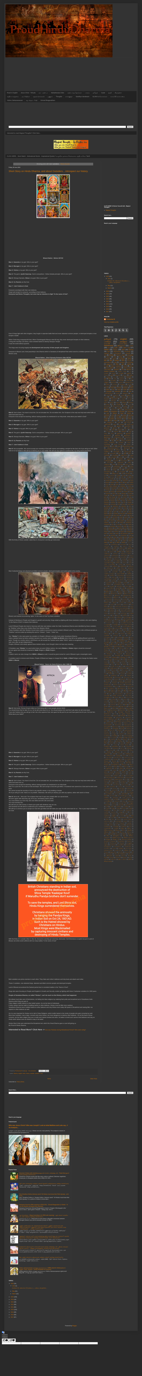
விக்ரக (122, 828)
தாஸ (107, 704)
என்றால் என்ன (120, 355)
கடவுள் (106, 366)
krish (125, 519)
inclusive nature (107, 515)
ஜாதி (110, 93)
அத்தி (122, 551)
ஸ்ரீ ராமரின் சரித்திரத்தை (120, 853)
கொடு (119, 650)
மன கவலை (112, 795)
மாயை (123, 801)
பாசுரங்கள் (120, 753)
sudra (130, 535)
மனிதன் (108, 377)
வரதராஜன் (118, 821)
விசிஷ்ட (129, 828)
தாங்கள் (120, 700)
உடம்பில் (123, 597)
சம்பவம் (128, 438)
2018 (107, 309)
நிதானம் (125, 739)
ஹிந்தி (129, 859)
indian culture (116, 515)
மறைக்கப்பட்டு (107, 799)
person (130, 417)
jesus (107, 417)
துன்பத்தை (128, 717)
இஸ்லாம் (116, 597)
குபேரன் (118, 642)
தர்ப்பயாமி (128, 697)
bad (117, 498)
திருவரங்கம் (123, 710)
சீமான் (115, 671)
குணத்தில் (106, 642)
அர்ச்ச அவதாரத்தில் (109, 564)
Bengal (107, 482)
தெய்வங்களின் (108, 724)
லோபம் (119, 819)
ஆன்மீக (125, 582)
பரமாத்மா (122, 362)
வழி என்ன (129, 824)
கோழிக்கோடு (127, 655)
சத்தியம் (106, 400)
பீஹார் (131, 766)
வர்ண (105, 824)
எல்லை (106, 613)
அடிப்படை (106, 546)
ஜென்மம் (113, 690)
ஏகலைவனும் (123, 613)
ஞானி (125, 366)
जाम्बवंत (105, 542)
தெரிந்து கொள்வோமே (126, 726)
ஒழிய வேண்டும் (127, 619)
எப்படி (129, 360)
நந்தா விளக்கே (127, 731)
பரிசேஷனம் (117, 752)
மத (123, 792)
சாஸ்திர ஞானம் (114, 668)
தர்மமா (119, 699)
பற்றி (124, 404)
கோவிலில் (106, 657)
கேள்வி (113, 373)
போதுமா (116, 782)
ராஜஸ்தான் (107, 815)
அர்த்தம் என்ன (122, 371)
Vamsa (125, 495)
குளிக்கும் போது (108, 646)
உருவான (118, 604)
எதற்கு (111, 397)
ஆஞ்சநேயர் (130, 580)
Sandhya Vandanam (82, 96)
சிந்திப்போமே (123, 668)
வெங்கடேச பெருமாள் (110, 841)
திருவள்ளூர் (130, 710)
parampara (112, 526)
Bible (117, 482)
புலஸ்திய (123, 771)
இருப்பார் (106, 593)
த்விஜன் (124, 402)
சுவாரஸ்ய (129, 673)
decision (108, 506)
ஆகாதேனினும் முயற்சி (110, 579)
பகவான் (127, 353)
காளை (107, 640)
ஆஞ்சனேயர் (109, 582)
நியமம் (112, 741)
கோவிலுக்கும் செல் (123, 657)
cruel (119, 504)
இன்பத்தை (114, 591)
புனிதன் (121, 768)
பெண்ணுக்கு (107, 460)
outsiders (37, 1073)
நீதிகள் (105, 742)
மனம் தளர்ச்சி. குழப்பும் (123, 795)
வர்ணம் (111, 824)
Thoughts (59, 96)
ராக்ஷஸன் (114, 813)
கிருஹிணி (122, 640)
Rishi (117, 364)
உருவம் (112, 604)
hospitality (129, 513)
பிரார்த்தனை (119, 458)
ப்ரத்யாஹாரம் (116, 784)
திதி (126, 704)
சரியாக (124, 664)
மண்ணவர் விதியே (109, 792)
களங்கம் (122, 633)
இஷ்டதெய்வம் (108, 597)
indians (108, 389)
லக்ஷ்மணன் (116, 467)
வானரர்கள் (130, 467)
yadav (119, 540)
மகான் (107, 790)
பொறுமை (122, 384)
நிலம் (119, 453)
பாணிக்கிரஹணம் (129, 753)
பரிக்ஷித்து (108, 752)
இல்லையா (117, 595)
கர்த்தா (125, 630)
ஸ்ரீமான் (123, 855)
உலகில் (131, 608)
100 (122, 473)
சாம (122, 666)
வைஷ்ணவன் (107, 846)
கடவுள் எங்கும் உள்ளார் (126, 624)
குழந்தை (117, 435)
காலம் (129, 397)
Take (118, 493)
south (107, 535)
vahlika (106, 420)
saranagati (109, 391)
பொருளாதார (124, 781)
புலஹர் (130, 771)
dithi (117, 508)
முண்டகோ (120, 804)
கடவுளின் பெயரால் (126, 622)
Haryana (123, 484)
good (115, 511)
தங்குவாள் (130, 690)
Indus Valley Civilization (112, 486)
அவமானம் (129, 575)
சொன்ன (108, 681)
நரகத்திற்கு (114, 735)
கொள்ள (122, 651)
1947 (122, 477)
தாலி (132, 702)
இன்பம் (129, 395)
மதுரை (114, 358)
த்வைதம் (131, 402)
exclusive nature (119, 509)
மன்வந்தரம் (115, 797)
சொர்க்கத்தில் (128, 681)
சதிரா (110, 661)
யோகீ (125, 812)
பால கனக (115, 759)
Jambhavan (123, 486)
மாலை (107, 802)
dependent (123, 506)
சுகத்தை (130, 671)
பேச (126, 779)
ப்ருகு (118, 407)
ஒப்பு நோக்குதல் (128, 617)
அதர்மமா (111, 551)
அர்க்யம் (124, 562)
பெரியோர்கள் (120, 777)
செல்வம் (116, 679)
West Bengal (112, 497)
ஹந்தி (130, 857)
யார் (105, 355)
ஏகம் (117, 613)
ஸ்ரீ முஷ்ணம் (109, 853)
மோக (115, 810)
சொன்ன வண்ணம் (117, 681)
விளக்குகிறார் (116, 835)
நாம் (107, 739)
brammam (106, 415)
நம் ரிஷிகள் (26, 96)
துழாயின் (111, 721)
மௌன (121, 810)
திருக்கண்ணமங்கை (128, 446)
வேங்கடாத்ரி (113, 843)
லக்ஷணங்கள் (123, 817)
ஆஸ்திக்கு (129, 588)
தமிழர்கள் (106, 446)
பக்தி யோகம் (124, 455)
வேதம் (115, 349)
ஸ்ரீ (132, 852)
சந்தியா (116, 347)
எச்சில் (113, 429)
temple (125, 537)
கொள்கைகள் (115, 651)
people (125, 526)
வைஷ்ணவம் (117, 846)
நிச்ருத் (119, 739)
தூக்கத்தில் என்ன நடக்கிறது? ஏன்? (124, 721)
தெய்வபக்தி (127, 451)
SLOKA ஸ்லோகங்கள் (99, 96)
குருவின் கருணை (113, 644)
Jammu (129, 486)
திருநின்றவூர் (121, 708)
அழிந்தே (129, 573)
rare (123, 529)
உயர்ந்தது (128, 602)
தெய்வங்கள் (118, 724)
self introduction (124, 533)
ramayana (119, 418)
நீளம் (129, 453)
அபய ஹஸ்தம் (114, 557)
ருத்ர (117, 817)
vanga (111, 538)
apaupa (106, 498)
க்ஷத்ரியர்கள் (109, 659)
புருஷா (117, 771)
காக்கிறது (129, 633)
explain (124, 415)
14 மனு (106, 477)
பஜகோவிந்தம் (115, 746)
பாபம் (129, 404)
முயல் (131, 806)
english (20, 1073)
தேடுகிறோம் (107, 728)
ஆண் (118, 422)
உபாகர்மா (121, 602)
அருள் (130, 560)
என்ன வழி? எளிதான (126, 610)
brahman (129, 500)
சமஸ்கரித (120, 438)
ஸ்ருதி (105, 857)
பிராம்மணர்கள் (117, 406)
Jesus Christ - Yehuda (28, 93)
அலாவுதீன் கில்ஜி (117, 571)
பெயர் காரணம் (129, 775)
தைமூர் (106, 730)
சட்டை (105, 661)
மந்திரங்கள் (120, 462)
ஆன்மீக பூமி (129, 424)
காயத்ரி (124, 397)
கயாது (120, 630)
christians (106, 504)
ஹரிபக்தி (106, 859)
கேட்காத (122, 648)
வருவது (129, 823)
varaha (116, 538)
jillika (109, 517)
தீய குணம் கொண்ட (125, 713)
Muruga (120, 488)
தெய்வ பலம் (127, 722)
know (121, 519)
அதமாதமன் (128, 549)
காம (114, 637)
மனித (129, 462)
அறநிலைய (115, 566)
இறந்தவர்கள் (114, 593)
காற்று (113, 639)
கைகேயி (113, 650)
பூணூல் (50, 96)
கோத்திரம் (113, 380)
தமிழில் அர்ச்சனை (117, 695)
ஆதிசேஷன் (107, 424)
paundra (119, 526)
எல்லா (117, 611)
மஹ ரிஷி (115, 799)
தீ (115, 713)
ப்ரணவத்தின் (107, 784)
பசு (132, 742)
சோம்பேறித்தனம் (108, 686)
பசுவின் (108, 744)
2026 (107, 276)
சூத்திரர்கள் (114, 675)
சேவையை (130, 679)
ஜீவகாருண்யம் (121, 688)
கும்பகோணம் (125, 642)
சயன (112, 664)
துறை (130, 719)
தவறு (118, 446)
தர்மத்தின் (106, 699)
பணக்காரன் (115, 748)
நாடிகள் (106, 737)
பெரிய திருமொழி (110, 777)
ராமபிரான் (127, 351)
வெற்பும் (129, 841)
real (127, 529)
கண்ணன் (123, 431)
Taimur (113, 493)
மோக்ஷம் (106, 386)
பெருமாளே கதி (108, 779)
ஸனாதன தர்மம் (108, 850)
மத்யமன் (116, 793)
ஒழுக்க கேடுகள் (108, 620)
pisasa (130, 526)
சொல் (129, 442)
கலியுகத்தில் (128, 631)
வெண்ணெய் (121, 841)
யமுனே (106, 812)
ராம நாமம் (121, 815)
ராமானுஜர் (69, 96)
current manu (130, 504)
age (105, 378)
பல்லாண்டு (114, 457)
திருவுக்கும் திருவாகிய (124, 711)
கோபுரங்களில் (107, 655)
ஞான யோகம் (118, 444)
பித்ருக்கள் (109, 458)
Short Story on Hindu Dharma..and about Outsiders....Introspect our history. (48, 171)
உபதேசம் (106, 429)
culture (123, 504)
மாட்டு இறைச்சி (108, 801)
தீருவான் (115, 715)
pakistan (131, 389)
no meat (118, 524)
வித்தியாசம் (114, 832)
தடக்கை (124, 691)
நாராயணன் (109, 368)
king (112, 519)
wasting (130, 538)
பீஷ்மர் (108, 384)
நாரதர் (107, 404)
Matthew (115, 413)
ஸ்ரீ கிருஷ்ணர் (128, 409)
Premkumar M (110, 319)
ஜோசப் (119, 690)
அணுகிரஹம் (130, 548)
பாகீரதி (113, 753)
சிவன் (131, 670)
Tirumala (130, 493)
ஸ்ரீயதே (129, 855)
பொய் (131, 460)
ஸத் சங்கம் (128, 848)
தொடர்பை (112, 730)
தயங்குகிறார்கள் (108, 697)
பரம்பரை (118, 368)
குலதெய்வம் (107, 435)
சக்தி (124, 659)
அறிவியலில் (123, 566)
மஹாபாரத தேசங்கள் (74, 93)
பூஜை (125, 406)
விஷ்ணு (108, 839)
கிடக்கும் (114, 640)
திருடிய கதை (107, 708)
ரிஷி (108, 351)
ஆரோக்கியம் (119, 586)
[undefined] (5, 1340)
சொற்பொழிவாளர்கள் (125, 682)
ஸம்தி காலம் (118, 850)
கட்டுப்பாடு (117, 628)
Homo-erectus (130, 484)
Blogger (74, 1325)
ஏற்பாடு (119, 615)
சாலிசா (106, 668)
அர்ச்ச (130, 562)
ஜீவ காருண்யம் (110, 688)
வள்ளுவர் (114, 409)
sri (117, 535)
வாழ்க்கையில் (107, 828)
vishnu (115, 420)
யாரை (131, 466)
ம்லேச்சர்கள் (128, 810)
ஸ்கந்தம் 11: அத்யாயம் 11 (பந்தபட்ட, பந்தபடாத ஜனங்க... (118, 281)
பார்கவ (131, 457)
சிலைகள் (114, 670)
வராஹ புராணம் (108, 823)
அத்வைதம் (125, 393)
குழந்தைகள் (127, 435)
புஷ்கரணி (117, 773)
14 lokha (130, 475)
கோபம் (108, 357)
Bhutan (112, 482)
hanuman (130, 415)
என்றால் (117, 397)
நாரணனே (112, 739)
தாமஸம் (106, 702)
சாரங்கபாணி (128, 666)
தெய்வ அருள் (117, 722)
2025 (107, 291)
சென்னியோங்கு (108, 677)
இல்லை (115, 428)
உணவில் (129, 597)
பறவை (125, 752)
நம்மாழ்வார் (107, 362)
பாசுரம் (87, 93)
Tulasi (111, 495)
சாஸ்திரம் (106, 440)
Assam (131, 480)
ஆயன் (106, 586)
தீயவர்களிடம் (107, 715)
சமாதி (111, 662)
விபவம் (106, 833)
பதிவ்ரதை (129, 748)
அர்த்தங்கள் (107, 566)
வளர (116, 824)
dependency (115, 506)
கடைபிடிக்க (107, 626)
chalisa (119, 502)
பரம (116, 750)
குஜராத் (129, 640)
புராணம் (114, 770)
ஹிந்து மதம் (115, 473)
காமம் (131, 637)
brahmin (125, 387)
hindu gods (122, 513)
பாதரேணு (117, 755)
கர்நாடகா (131, 630)
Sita (123, 369)
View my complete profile (111, 322)
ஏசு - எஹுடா (43, 93)
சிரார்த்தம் (130, 668)
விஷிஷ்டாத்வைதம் (128, 837)
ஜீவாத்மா (106, 690)
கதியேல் (106, 630)
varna (124, 391)
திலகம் (118, 449)
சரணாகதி (128, 380)
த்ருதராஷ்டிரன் (128, 730)
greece (124, 511)
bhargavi (113, 500)
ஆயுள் (122, 395)
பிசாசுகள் (114, 761)
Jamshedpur (107, 488)
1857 (118, 477)
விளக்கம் (116, 369)
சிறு (113, 440)
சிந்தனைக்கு (117, 351)
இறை (120, 593)
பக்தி (115, 362)
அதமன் (120, 549)
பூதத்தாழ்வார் (107, 775)
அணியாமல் (122, 548)
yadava (124, 540)
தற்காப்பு (125, 699)
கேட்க (115, 648)
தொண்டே (119, 730)
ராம (120, 386)
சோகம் (106, 375)
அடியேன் (116, 546)
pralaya (120, 528)
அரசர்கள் (124, 560)
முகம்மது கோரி (122, 802)
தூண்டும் (108, 722)
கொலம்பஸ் (107, 651)
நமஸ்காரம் (121, 733)
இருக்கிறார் (128, 426)
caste (112, 415)
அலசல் (108, 395)
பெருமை (106, 358)
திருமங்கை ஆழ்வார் (125, 400)
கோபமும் (128, 653)
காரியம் (107, 639)
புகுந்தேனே (109, 768)
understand (117, 391)
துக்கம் (106, 402)
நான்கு (120, 737)
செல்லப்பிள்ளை (108, 679)
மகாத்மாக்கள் (130, 788)
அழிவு (105, 575)
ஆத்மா (115, 424)
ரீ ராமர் (112, 817)
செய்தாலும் (118, 677)
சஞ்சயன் (129, 659)
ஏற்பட (126, 429)
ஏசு (130, 371)
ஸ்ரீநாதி (116, 855)
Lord (107, 387)
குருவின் (128, 433)
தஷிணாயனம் (112, 700)
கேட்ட (127, 648)
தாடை (125, 700)
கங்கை (131, 429)
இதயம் (125, 590)
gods (110, 511)
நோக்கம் (111, 742)
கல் (111, 633)
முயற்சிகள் (125, 806)
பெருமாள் (128, 357)
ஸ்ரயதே (120, 852)
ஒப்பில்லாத (119, 617)
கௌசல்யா (128, 437)
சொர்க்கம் (106, 682)
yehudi (129, 540)
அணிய (115, 548)
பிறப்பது (126, 766)
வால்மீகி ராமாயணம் (117, 96)
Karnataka (114, 488)
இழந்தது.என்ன (127, 595)
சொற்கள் (114, 682)
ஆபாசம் (131, 582)
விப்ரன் (108, 469)
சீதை (114, 357)
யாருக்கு (120, 812)
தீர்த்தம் (129, 715)
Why (110, 360)
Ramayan (128, 377)
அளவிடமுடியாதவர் (109, 573)
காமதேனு (119, 637)
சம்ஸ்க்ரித (106, 664)
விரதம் (115, 469)
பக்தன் (121, 742)
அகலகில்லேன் (114, 544)
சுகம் (105, 673)
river (111, 531)
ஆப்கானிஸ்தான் (117, 584)
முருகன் (125, 466)
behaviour (122, 498)
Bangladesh (114, 411)
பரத (105, 750)
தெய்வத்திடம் (117, 451)
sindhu (129, 418)
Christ (107, 484)
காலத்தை (126, 639)
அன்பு (115, 378)
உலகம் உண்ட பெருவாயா (121, 606)
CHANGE (131, 482)
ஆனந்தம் (121, 424)
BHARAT (106, 411)
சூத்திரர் (106, 675)
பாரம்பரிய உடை (118, 757)
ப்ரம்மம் (120, 786)
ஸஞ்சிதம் (120, 848)
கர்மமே (108, 631)
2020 (107, 304)
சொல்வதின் (128, 684)
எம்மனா (112, 611)
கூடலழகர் (122, 398)
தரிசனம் (116, 697)
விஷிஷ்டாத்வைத (116, 837)
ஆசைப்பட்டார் (121, 580)
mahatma (106, 522)
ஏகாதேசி (131, 613)
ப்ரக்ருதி (130, 782)
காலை (131, 639)
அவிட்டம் (106, 577)
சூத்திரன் (128, 373)
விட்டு (123, 830)
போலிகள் (123, 782)
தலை (113, 446)
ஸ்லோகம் (130, 362)
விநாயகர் (129, 832)
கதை (130, 431)
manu (113, 389)
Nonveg (107, 489)
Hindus (106, 349)
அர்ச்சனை (128, 564)
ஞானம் (128, 444)
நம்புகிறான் (107, 735)
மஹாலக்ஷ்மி (107, 466)
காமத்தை (126, 637)
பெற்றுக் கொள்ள (118, 779)
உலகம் (111, 606)
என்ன (131, 345)
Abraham (108, 480)
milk (116, 522)
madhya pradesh (120, 520)
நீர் (112, 404)
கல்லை (116, 633)
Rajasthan (106, 491)
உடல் (121, 428)
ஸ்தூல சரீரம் (113, 852)
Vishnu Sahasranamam (15, 100)
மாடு (130, 799)
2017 (107, 311)
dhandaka (106, 508)
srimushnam (123, 535)
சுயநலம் (123, 673)
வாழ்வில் (116, 828)
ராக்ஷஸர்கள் (122, 813)
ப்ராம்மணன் (107, 788)
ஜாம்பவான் (130, 686)
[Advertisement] (62, 72)
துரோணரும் (123, 719)
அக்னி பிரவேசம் (108, 393)
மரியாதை (120, 464)
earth (111, 509)
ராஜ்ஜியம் (114, 815)
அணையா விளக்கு (111, 549)
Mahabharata (108, 345)
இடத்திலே (118, 590)
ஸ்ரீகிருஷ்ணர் (109, 855)
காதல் (123, 635)
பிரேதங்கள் (124, 764)
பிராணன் (106, 764)
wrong (113, 540)
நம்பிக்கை (129, 733)
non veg (124, 524)
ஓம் (128, 378)
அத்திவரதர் (107, 553)
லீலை (107, 819)
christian (130, 502)
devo (130, 506)
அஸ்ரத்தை (129, 577)
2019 (107, 306)
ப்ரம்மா (125, 375)
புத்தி (115, 768)
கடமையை (109, 622)
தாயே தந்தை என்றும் (115, 702)
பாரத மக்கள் (109, 757)
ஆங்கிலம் (106, 580)
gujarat (105, 513)
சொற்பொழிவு (107, 684)
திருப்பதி (113, 382)
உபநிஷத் (113, 602)
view (121, 538)
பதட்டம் (122, 748)
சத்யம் (115, 661)
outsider (32, 1073)
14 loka (124, 475)
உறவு (105, 397)
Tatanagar (123, 493)
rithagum (106, 531)
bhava (118, 500)
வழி (120, 409)
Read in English (12, 93)
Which (119, 497)
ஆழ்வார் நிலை (109, 588)
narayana (123, 417)
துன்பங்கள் (119, 717)
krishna (117, 360)
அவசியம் (112, 575)
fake (130, 509)
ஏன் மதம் (108, 615)
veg (111, 420)
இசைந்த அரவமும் (108, 590)
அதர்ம (105, 551)
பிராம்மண (107, 406)
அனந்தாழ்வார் (129, 420)
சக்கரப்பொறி (117, 659)
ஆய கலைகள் (127, 584)
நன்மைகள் (106, 733)
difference (128, 369)
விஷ (124, 835)
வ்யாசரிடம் (107, 848)
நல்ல (120, 735)
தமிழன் (95, 93)
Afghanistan (125, 480)
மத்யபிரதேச (109, 793)
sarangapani (129, 531)
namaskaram (128, 522)
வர (112, 821)
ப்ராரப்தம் (114, 788)
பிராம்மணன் (127, 368)
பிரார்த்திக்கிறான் (115, 764)
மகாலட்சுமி (114, 790)
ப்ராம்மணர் (110, 462)
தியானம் (113, 400)
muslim (125, 389)
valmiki (129, 364)
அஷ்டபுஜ (113, 577)
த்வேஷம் (106, 731)
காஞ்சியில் (106, 635)
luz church (111, 520)
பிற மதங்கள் (109, 766)
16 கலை (112, 477)
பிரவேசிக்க (128, 762)
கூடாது (129, 398)
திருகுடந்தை (123, 706)
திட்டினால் (120, 704)
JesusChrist (130, 411)
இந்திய (107, 591)
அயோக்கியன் (107, 560)
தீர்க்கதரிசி (122, 715)
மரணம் (131, 407)
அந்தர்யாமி (107, 555)
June (109, 278)
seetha (116, 533)
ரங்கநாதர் (114, 386)
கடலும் (116, 622)
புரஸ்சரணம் (128, 768)
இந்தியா (119, 426)
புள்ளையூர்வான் (108, 773)
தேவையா (128, 728)
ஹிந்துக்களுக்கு (108, 861)
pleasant (110, 528)
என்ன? (106, 611)
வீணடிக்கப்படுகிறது (126, 839)
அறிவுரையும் (109, 568)
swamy (115, 537)
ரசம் (131, 812)
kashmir (126, 517)
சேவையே (123, 679)
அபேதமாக (116, 559)
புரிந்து (120, 770)
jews (105, 517)
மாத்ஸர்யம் (117, 801)
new (113, 524)
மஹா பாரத (128, 464)
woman (121, 420)
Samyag (112, 491)
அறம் (131, 393)
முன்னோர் (118, 806)
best (128, 498)
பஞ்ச (122, 746)
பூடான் (124, 773)
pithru (105, 528)
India (132, 386)
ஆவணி (118, 588)
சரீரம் (130, 664)
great (120, 511)
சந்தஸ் (106, 438)
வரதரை (125, 821)
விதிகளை (106, 832)
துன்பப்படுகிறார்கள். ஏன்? (110, 719)
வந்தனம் (106, 353)
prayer (125, 528)
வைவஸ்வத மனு (109, 471)
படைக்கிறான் (107, 748)
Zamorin (125, 497)
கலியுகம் (106, 633)
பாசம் (120, 457)
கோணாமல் (109, 653)
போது (110, 782)
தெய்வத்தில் (107, 726)
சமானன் (117, 662)
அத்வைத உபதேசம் (126, 553)
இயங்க (126, 591)
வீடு (120, 469)
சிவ (119, 670)
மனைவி (124, 407)
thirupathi (131, 537)
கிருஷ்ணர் (118, 93)
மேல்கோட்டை (107, 810)
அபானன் (131, 557)
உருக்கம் (106, 604)
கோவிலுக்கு (114, 657)
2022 (107, 299)
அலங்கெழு (123, 569)
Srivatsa (131, 491)
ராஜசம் (129, 813)
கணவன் (116, 431)
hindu (24, 1073)
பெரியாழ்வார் (117, 353)
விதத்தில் (129, 830)
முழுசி (107, 808)
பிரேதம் (131, 764)
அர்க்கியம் (117, 562)
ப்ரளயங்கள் (128, 786)
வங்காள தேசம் (127, 819)
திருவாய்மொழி (108, 449)
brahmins (113, 502)
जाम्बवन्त (111, 542)
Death (112, 484)
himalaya (116, 513)
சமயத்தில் (121, 373)
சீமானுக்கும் (109, 671)
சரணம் (118, 664)
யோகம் (108, 467)
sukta (110, 537)
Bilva (126, 482)
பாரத (125, 457)
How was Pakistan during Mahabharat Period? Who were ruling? (65, 1030)
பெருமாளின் (128, 777)
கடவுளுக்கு (107, 624)
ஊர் (107, 610)
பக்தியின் (127, 742)
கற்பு (114, 631)
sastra (105, 533)
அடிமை (118, 393)
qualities (112, 418)
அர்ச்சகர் (120, 564)
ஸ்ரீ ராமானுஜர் (121, 471)
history (27, 1073)
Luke (108, 413)
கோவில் (121, 380)
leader (130, 519)
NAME (125, 488)
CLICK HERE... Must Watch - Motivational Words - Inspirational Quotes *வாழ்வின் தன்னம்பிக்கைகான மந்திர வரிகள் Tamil (48, 156)
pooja (115, 528)
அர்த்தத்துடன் (110, 422)
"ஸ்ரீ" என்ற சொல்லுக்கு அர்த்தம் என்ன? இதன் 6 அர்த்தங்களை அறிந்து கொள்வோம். (44, 1183)
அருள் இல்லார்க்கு (108, 562)
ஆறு (132, 586)
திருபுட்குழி (129, 708)
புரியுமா (126, 770)
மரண (113, 464)
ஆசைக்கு (113, 580)
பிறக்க (115, 766)
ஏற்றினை (124, 615)
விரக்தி (124, 833)
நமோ (105, 453)
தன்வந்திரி (106, 695)
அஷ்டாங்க (121, 577)
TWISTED (108, 493)
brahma (129, 413)
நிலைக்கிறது (119, 741)
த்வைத (113, 731)
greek (130, 511)
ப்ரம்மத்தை (112, 786)
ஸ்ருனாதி (111, 857)
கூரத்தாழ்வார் (118, 437)
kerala (107, 519)
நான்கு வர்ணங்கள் (128, 737)
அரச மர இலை (116, 560)
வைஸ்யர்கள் (128, 846)
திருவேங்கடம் (107, 713)
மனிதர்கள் (107, 464)
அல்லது (128, 571)
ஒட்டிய (106, 617)
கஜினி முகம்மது (129, 620)
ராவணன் (121, 377)
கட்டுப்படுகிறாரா (108, 628)
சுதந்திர (110, 673)
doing (125, 508)
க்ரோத (131, 657)
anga (130, 497)
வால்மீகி (107, 344)
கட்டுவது (124, 628)
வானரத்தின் (116, 826)
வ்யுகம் (114, 848)
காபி (130, 635)
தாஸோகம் (113, 704)
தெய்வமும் (115, 726)
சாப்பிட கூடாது (115, 666)
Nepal (121, 413)
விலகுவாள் (130, 833)
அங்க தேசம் (123, 544)
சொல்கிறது (107, 444)
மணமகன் (129, 790)
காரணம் (106, 373)
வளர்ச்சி (122, 824)
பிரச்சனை (121, 761)
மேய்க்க (124, 808)
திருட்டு (114, 708)
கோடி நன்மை (129, 651)
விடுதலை (117, 830)
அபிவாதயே (109, 559)
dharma (16, 1073)
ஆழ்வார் (121, 378)
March (110, 288)
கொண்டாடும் (127, 650)
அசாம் (130, 544)
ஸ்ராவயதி (127, 852)
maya (117, 417)
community (113, 504)
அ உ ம (129, 542)
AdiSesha (114, 480)
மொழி (129, 384)
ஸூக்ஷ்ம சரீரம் (127, 850)
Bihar (121, 482)
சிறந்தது (108, 670)
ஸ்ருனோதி (118, 857)
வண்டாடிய (107, 821)
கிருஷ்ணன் (114, 398)
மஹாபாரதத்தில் (123, 799)
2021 (107, 301)
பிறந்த (120, 766)
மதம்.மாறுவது (129, 792)
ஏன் (108, 347)
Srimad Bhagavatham (47, 100)
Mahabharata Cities (57, 93)
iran (126, 515)
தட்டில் (130, 691)
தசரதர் (118, 691)
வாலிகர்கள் (123, 826)
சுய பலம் (116, 673)
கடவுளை (108, 431)
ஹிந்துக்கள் (121, 345)
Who (105, 360)
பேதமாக (106, 781)
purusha (119, 529)
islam (130, 515)
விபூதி (111, 833)
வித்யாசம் (121, 832)
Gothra (117, 484)
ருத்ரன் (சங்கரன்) (38, 96)
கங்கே (121, 620)
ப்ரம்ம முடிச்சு (124, 784)
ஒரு (105, 619)
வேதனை (122, 843)
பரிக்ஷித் (118, 404)
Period (112, 387)
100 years (127, 473)
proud (105, 529)
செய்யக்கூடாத (127, 677)
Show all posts (65, 164)
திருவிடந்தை (110, 711)
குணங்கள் (120, 433)
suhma (105, 537)
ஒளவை (119, 619)
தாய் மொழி (126, 702)
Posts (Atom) (20, 1082)
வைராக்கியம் (121, 844)
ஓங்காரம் (116, 620)
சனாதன (113, 438)
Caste (103, 93)
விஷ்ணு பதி (116, 839)
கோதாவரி (119, 653)
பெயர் (113, 407)
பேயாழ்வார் (124, 460)
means (119, 389)
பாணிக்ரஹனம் (109, 755)
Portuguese (128, 489)
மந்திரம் (131, 375)
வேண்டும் (126, 386)
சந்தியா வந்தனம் (13, 96)
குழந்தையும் (107, 437)
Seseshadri (119, 491)
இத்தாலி (131, 590)
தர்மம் (131, 366)
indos (122, 515)
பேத (130, 779)
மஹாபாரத (126, 347)
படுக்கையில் (129, 746)
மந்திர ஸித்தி (124, 793)
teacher (120, 537)
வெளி (105, 843)
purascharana (112, 529)
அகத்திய (106, 544)
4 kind (127, 477)
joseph (120, 517)
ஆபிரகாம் (108, 584)
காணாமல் (115, 635)
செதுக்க (129, 675)
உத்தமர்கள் (116, 600)
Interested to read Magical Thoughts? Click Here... (24, 133)
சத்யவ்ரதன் (122, 661)
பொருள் (114, 384)
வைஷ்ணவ (129, 844)
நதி (119, 731)
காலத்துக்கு (119, 639)
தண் (105, 693)
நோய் (116, 742)
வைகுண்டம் (127, 469)
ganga (105, 511)
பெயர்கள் (115, 460)
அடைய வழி (127, 546)
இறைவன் (106, 428)
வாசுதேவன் (107, 826)
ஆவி (123, 588)
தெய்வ (118, 402)
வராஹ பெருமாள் (119, 823)
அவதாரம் (115, 395)
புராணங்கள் (107, 770)
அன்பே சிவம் (123, 555)
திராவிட (106, 706)
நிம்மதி (106, 741)
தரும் (122, 697)
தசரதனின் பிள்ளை (110, 691)
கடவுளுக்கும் (115, 624)
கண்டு (130, 628)
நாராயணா (113, 453)
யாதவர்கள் (113, 812)
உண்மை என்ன (108, 599)
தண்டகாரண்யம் (119, 693)
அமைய (130, 559)
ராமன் (107, 409)
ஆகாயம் (129, 579)
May (109, 285)
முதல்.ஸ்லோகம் (129, 804)
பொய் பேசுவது (114, 781)
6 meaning (123, 478)
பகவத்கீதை (115, 455)
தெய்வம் (120, 382)
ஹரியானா (113, 859)
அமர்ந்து (124, 559)
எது (117, 610)
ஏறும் (113, 615)
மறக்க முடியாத (126, 797)
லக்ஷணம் (131, 817)
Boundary (122, 411)
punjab (106, 418)
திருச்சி (130, 706)
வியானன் (117, 833)
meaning (130, 349)
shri (125, 418)
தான (130, 700)
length (105, 520)
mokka (121, 522)
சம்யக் (130, 662)
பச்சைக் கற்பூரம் (124, 744)
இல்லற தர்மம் (108, 595)
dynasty (106, 509)
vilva (125, 538)
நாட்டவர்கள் (113, 737)
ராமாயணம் (123, 344)
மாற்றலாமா (130, 801)
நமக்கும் (114, 733)
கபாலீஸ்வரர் (113, 630)
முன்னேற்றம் (117, 466)
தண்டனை (128, 693)
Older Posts (93, 1078)
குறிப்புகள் (122, 644)
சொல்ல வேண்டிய (118, 684)
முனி (107, 806)
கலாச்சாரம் (120, 631)
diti (121, 508)
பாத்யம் (124, 755)
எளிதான (119, 429)
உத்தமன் (131, 599)
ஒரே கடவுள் (111, 619)
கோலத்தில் (117, 655)
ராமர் (114, 377)
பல (130, 752)
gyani (110, 513)
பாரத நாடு (130, 755)
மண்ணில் (118, 792)
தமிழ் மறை (128, 695)
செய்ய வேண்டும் (126, 440)
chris (124, 502)
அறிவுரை (131, 566)
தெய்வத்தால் (127, 724)
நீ (125, 741)
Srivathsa (125, 491)
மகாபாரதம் (107, 369)
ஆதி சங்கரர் (127, 422)
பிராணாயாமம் (129, 382)
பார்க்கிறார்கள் (107, 759)
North (113, 489)
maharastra (129, 520)
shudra (131, 533)
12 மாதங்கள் (111, 475)
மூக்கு (112, 808)
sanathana (116, 531)
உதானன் (124, 599)
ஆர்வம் (127, 586)
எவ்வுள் (112, 613)
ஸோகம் (106, 852)
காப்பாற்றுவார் (107, 637)
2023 (107, 296)
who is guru (107, 540)
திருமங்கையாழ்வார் (113, 448)
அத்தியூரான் (129, 551)
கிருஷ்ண (106, 398)
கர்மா (112, 433)
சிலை (117, 440)
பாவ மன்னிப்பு (128, 759)
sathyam (111, 533)
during (130, 508)
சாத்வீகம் (106, 666)
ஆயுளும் (112, 586)
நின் (130, 739)
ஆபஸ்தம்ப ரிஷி (31, 100)
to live (107, 538)
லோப (112, 819)
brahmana (106, 502)
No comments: (32, 1070)
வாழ (130, 826)
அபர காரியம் (123, 557)
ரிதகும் (127, 815)
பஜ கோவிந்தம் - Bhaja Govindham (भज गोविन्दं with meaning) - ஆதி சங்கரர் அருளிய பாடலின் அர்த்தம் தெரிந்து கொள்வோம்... (43, 1216)
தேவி (122, 728)
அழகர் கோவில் (121, 573)
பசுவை (115, 744)
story (41, 1073)
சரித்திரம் (106, 382)
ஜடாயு (116, 686)
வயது (123, 467)
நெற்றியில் (107, 455)
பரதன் (131, 455)
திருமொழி (127, 448)
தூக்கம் (112, 402)
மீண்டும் (114, 802)
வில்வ (108, 835)
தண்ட (110, 693)
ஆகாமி (121, 579)
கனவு (105, 433)
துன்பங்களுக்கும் (108, 717)
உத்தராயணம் (124, 600)
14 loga (118, 475)
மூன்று (118, 808)
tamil (109, 378)
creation (118, 415)
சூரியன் (122, 675)
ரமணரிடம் (106, 813)
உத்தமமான (109, 600)
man (112, 522)
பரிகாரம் (131, 750)
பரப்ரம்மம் (110, 750)
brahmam (118, 387)
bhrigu (123, 500)
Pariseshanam (120, 489)
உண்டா (129, 428)
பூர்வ (122, 775)
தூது (124, 449)
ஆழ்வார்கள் (110, 426)
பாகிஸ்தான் (107, 753)
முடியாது (114, 804)
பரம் (107, 457)
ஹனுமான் (109, 364)
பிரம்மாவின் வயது (118, 762)
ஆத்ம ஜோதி (117, 582)
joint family (114, 517)
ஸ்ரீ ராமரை (130, 853)
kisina (116, 519)
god (123, 364)
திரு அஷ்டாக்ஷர (114, 706)
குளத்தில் (129, 644)
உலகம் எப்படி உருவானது (121, 608)
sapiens (122, 531)
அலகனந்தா (115, 569)
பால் (121, 759)
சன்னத (106, 662)
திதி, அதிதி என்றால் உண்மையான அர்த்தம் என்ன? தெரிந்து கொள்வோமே (41, 1257)
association (112, 498)
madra (112, 417)
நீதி (125, 453)
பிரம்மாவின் (107, 762)
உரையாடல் (126, 604)
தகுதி (124, 690)
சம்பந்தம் (124, 662)
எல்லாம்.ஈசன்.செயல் (126, 611)
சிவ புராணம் (125, 670)
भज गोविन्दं (117, 542)
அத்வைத (115, 553)
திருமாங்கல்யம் (114, 710)
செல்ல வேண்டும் (109, 442)
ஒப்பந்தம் (112, 617)
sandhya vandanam (109, 371)
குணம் (112, 642)
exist (126, 509)
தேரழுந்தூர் (115, 728)
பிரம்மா (129, 761)
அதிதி (117, 551)
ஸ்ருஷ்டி (125, 857)
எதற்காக (112, 610)
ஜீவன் (129, 688)
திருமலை (117, 375)
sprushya (113, 535)
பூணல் (129, 773)
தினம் (130, 704)
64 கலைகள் (130, 478)
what (130, 391)
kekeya (131, 517)
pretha (130, 528)
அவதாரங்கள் (120, 575)
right (131, 529)
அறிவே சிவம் (120, 568)
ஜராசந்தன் (122, 686)
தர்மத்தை (113, 699)
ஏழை (130, 615)
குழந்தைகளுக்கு (118, 646)
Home (49, 1078)
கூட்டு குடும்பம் (108, 648)
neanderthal (107, 524)
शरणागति (123, 542)
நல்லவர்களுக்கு (128, 735)
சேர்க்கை (121, 442)
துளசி (105, 721)
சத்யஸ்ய (129, 661)
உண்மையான (117, 599)
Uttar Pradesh (118, 495)
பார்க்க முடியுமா (128, 757)
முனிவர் (112, 806)
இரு (131, 591)
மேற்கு (130, 808)
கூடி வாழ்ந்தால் (128, 646)
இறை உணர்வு (128, 593)
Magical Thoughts (111, 210)
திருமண (106, 710)
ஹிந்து (129, 358)
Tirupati (106, 495)
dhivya (112, 508)
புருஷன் (112, 771)
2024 (107, 294)
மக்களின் (122, 790)
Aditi (119, 480)
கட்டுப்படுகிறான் (127, 626)
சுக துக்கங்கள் (122, 671)
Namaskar (131, 488)
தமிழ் (120, 357)
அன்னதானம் (115, 555)
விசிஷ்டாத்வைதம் (108, 830)
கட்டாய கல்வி (116, 626)
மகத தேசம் (122, 788)
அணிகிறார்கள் (107, 548)
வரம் (130, 821)
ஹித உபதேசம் (122, 859)
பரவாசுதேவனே (123, 750)
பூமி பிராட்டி (116, 775)
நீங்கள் (129, 741)
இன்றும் (120, 591)
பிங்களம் (106, 761)
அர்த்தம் (123, 341)
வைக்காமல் (112, 844)
